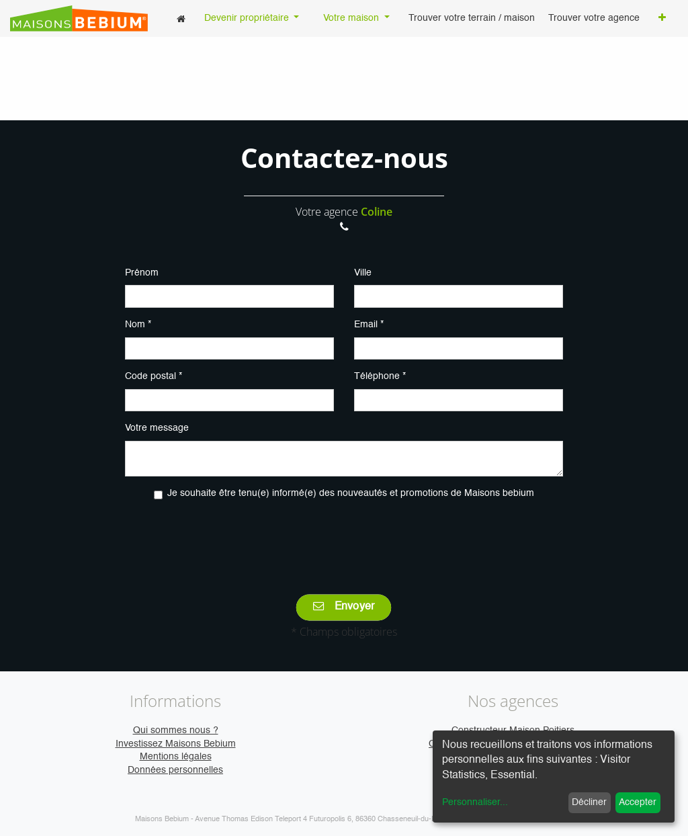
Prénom (142, 273)
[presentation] (344, 537)
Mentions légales (176, 756)
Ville (363, 273)
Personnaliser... (475, 802)
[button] (662, 18)
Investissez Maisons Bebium (176, 744)
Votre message (157, 428)
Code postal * (153, 376)
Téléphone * (380, 376)
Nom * (138, 324)
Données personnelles (175, 770)
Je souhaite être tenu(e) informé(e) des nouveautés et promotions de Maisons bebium (350, 493)
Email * (369, 324)
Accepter (637, 802)
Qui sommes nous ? (175, 730)
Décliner (589, 802)
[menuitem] (181, 18)
